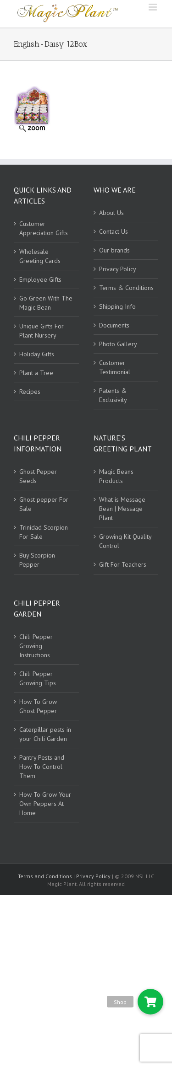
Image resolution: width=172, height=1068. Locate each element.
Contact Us (113, 231)
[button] (150, 1001)
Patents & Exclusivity (113, 395)
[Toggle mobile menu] (153, 7)
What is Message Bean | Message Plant (122, 508)
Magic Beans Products (116, 476)
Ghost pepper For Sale (43, 504)
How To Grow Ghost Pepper (38, 706)
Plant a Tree (36, 373)
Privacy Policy (117, 269)
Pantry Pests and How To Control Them (41, 766)
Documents (114, 325)
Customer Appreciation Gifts (43, 228)
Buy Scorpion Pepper (37, 560)
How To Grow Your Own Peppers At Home (45, 803)
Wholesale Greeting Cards (40, 256)
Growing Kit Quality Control (125, 541)
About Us (111, 213)
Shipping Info (117, 306)
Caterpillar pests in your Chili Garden (45, 734)
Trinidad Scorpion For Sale (43, 532)
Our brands (114, 250)
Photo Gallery (118, 344)
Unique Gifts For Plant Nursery (41, 330)
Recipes (29, 391)
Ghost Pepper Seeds (38, 476)
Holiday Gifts (36, 354)
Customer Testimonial (114, 367)
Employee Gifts (40, 279)
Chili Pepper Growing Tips (37, 678)
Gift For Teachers (122, 564)
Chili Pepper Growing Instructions (36, 646)
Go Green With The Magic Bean (45, 302)
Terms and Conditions (45, 876)
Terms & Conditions (126, 288)
